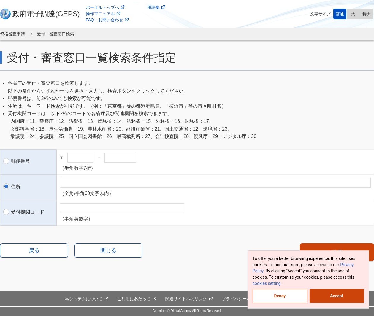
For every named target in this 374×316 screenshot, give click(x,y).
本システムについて (86, 298)
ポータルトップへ (105, 7)
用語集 (156, 7)
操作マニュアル (103, 13)
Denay (280, 295)
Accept (336, 295)
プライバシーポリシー (245, 298)
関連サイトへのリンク (189, 298)
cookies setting (267, 283)
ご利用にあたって (136, 298)
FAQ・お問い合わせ (107, 20)
